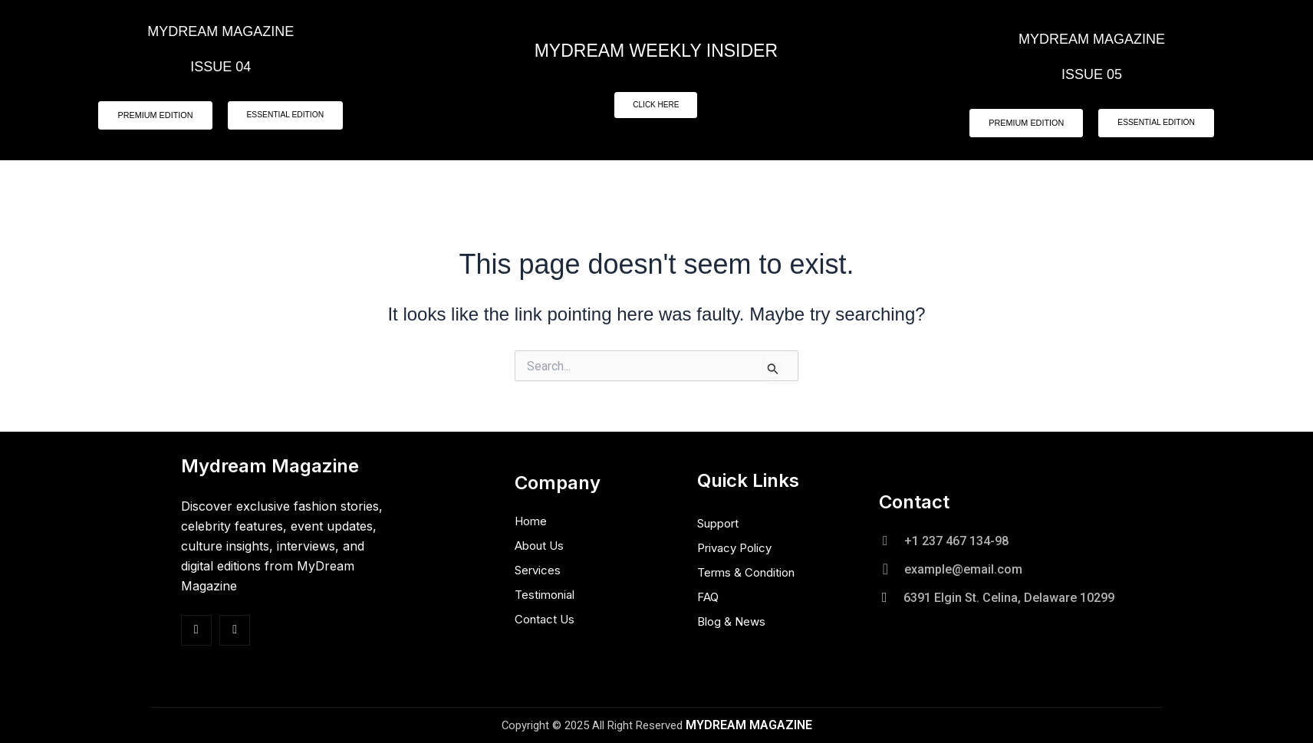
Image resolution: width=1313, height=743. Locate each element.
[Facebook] (196, 630)
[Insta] (234, 630)
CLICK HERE (656, 105)
